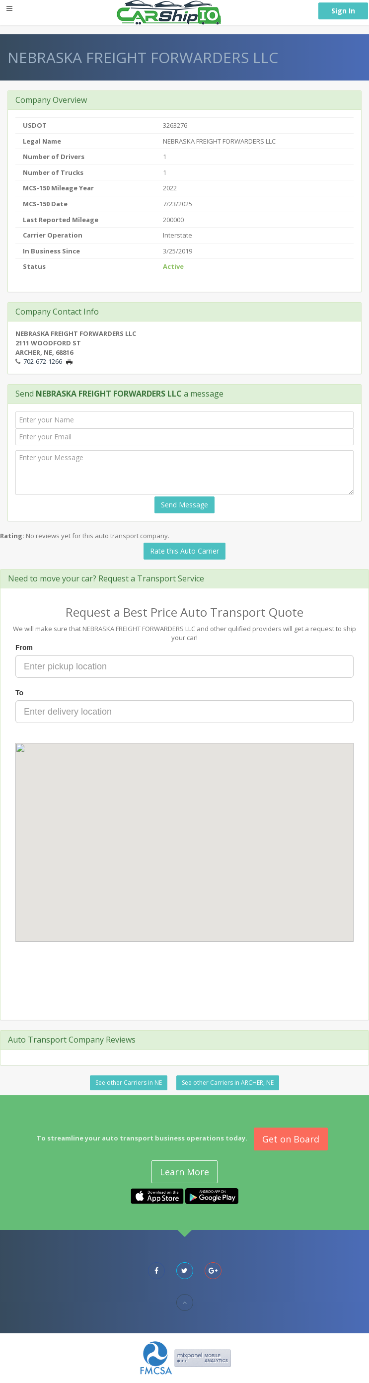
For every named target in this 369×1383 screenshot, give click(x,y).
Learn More (184, 1172)
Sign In (343, 10)
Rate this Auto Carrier (184, 551)
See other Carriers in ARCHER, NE (228, 1082)
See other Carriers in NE (128, 1082)
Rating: (12, 535)
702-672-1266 (42, 361)
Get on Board (290, 1139)
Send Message (184, 504)
